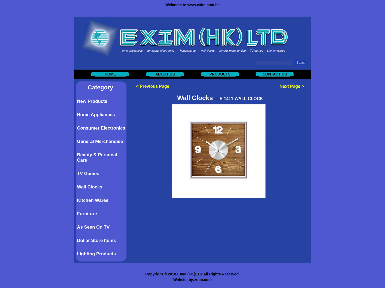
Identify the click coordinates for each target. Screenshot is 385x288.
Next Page (290, 86)
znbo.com (202, 280)
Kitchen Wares (92, 200)
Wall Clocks (89, 187)
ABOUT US (165, 74)
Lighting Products (96, 253)
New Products (92, 101)
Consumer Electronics (101, 128)
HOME (110, 74)
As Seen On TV (93, 227)
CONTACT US (275, 74)
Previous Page (154, 86)
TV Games (88, 173)
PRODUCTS (219, 74)
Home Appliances (96, 114)
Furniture (87, 213)
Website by (183, 280)
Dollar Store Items (96, 240)
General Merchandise (100, 141)
